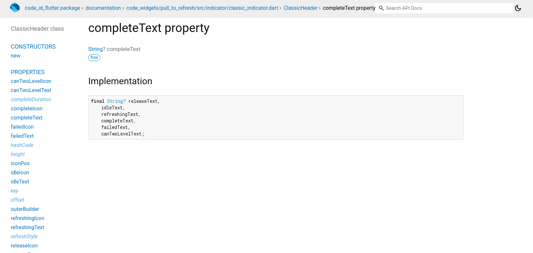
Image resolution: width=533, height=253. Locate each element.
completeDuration (31, 99)
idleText (20, 182)
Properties (27, 72)
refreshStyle (24, 236)
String (95, 49)
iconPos (20, 163)
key (14, 191)
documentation (103, 8)
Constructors (33, 46)
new (15, 56)
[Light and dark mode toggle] (518, 8)
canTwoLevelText (31, 90)
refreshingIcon (27, 218)
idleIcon (20, 172)
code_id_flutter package (52, 8)
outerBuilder (25, 209)
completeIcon (26, 108)
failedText (22, 136)
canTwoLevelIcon (31, 81)
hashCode (22, 145)
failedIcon (22, 127)
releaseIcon (24, 246)
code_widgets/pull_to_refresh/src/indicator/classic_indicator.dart (202, 8)
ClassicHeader (300, 8)
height (18, 154)
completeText (26, 118)
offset (17, 200)
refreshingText (27, 227)
